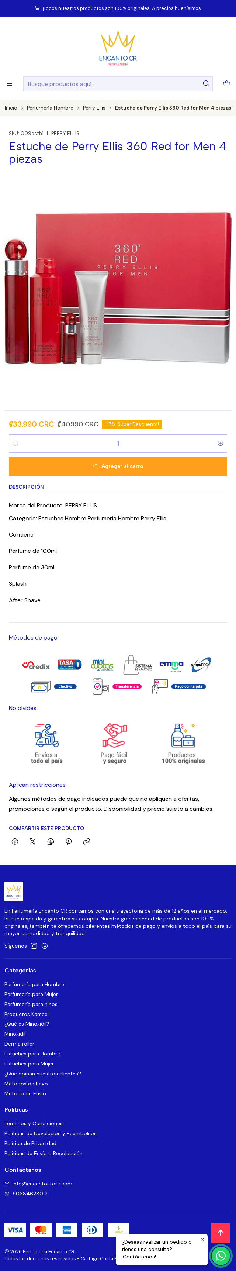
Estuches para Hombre (32, 1053)
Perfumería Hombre (50, 108)
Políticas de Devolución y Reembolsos (50, 1133)
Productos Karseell (27, 1014)
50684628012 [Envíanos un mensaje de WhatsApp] (26, 1193)
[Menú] (9, 83)
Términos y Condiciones (33, 1123)
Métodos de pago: (34, 637)
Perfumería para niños (31, 1004)
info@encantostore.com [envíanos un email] (38, 1183)
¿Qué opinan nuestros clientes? (42, 1073)
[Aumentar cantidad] (220, 443)
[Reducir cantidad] (15, 443)
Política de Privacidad (30, 1143)
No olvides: (23, 708)
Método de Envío (25, 1093)
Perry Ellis (94, 108)
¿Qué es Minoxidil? (26, 1023)
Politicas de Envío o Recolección (43, 1153)
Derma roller (19, 1043)
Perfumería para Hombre (34, 984)
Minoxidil (14, 1033)
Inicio (11, 108)
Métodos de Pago (26, 1083)
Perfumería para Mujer (31, 994)
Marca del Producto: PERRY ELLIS (53, 505)
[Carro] (227, 84)
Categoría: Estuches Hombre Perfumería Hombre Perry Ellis (87, 518)
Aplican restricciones (37, 785)
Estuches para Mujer (29, 1063)
